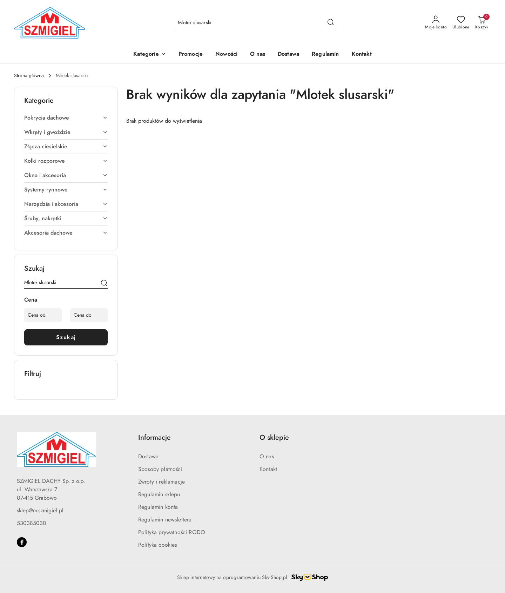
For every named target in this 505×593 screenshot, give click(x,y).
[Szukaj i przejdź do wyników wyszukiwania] (331, 23)
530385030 (31, 523)
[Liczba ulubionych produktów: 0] (461, 22)
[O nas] (257, 54)
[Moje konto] (436, 22)
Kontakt (268, 469)
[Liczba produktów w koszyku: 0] (481, 22)
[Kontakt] (362, 54)
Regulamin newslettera (164, 520)
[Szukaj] (104, 283)
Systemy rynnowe (66, 190)
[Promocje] (191, 54)
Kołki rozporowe (66, 161)
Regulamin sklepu (159, 494)
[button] (149, 54)
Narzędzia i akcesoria (66, 204)
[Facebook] (22, 542)
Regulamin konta (158, 507)
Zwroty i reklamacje (161, 482)
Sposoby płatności (160, 469)
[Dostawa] (288, 54)
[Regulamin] (325, 54)
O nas (267, 456)
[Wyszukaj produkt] (256, 23)
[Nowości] (226, 54)
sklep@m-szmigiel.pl (40, 510)
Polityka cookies (157, 545)
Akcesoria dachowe (66, 233)
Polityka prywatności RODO (171, 532)
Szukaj (66, 337)
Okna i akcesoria (66, 175)
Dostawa (148, 456)
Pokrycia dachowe (66, 118)
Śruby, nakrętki (66, 218)
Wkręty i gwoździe (66, 132)
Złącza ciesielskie (66, 146)
